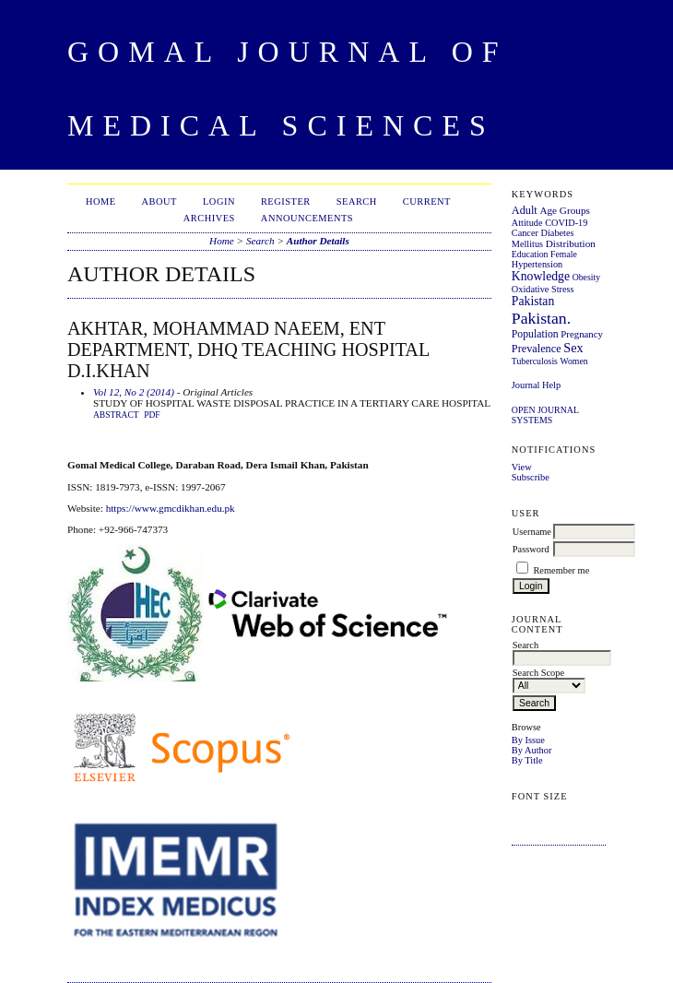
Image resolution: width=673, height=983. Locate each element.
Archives (209, 218)
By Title (527, 760)
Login (219, 201)
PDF (151, 415)
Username (532, 532)
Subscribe (530, 477)
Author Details (318, 240)
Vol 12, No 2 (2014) (133, 391)
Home (101, 201)
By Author (532, 750)
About (159, 201)
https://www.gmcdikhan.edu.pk (170, 508)
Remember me (561, 570)
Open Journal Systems (545, 415)
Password (531, 549)
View (522, 467)
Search (356, 201)
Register (286, 201)
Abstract (116, 415)
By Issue (528, 740)
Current (427, 201)
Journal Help (536, 385)
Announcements (307, 218)
